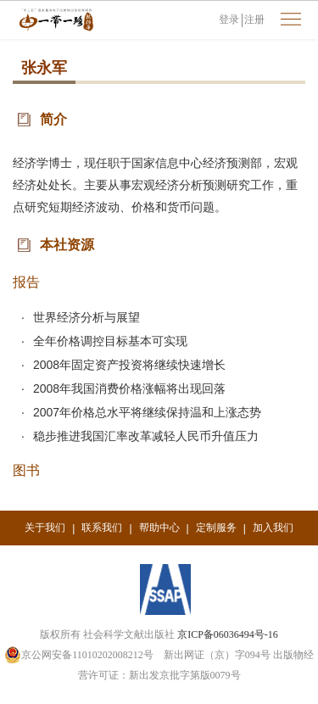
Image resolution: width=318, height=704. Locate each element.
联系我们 (101, 528)
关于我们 (45, 528)
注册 (254, 19)
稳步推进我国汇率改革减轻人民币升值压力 (146, 436)
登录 (229, 19)
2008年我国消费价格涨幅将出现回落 (129, 388)
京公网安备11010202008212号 (78, 654)
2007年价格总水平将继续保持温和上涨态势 (147, 412)
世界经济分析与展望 (86, 317)
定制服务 (216, 528)
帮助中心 (159, 528)
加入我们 (273, 528)
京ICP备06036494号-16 (227, 634)
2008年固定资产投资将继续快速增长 (129, 365)
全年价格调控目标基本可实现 (110, 341)
